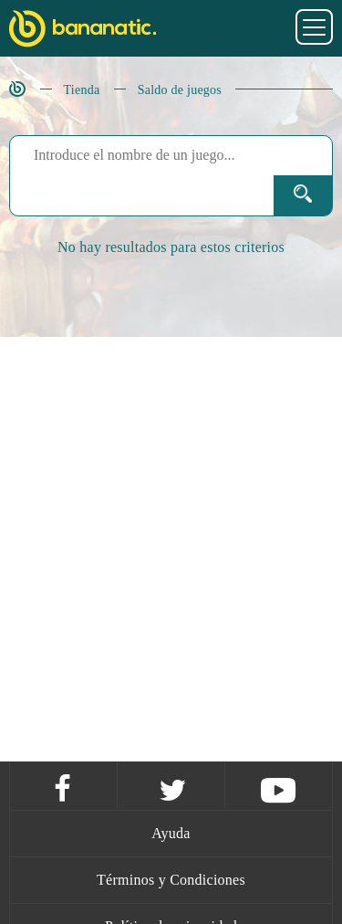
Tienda (82, 90)
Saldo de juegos (180, 90)
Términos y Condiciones (171, 879)
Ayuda (170, 833)
